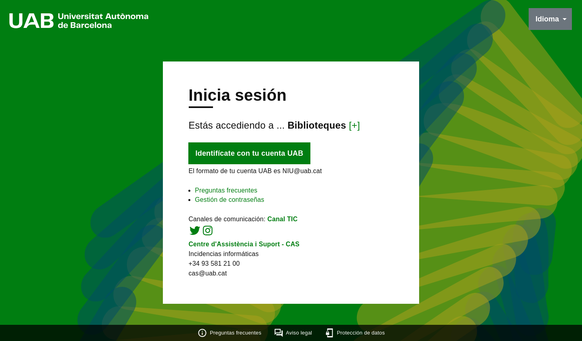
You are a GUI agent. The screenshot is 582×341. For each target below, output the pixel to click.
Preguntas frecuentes (225, 191)
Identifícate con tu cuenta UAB (248, 154)
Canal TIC (282, 220)
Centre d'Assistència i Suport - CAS (244, 245)
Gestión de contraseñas (229, 200)
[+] (355, 125)
